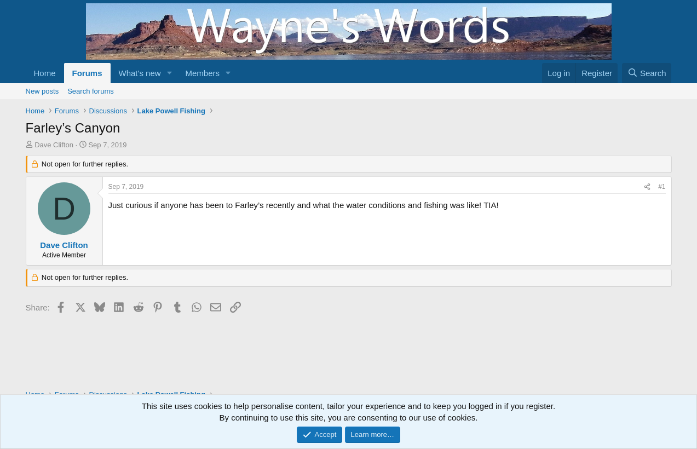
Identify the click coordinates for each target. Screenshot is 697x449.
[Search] (647, 73)
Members (202, 73)
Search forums (90, 91)
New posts (42, 91)
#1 (661, 187)
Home (45, 73)
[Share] (647, 187)
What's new (140, 73)
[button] (169, 73)
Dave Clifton (53, 145)
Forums (87, 73)
